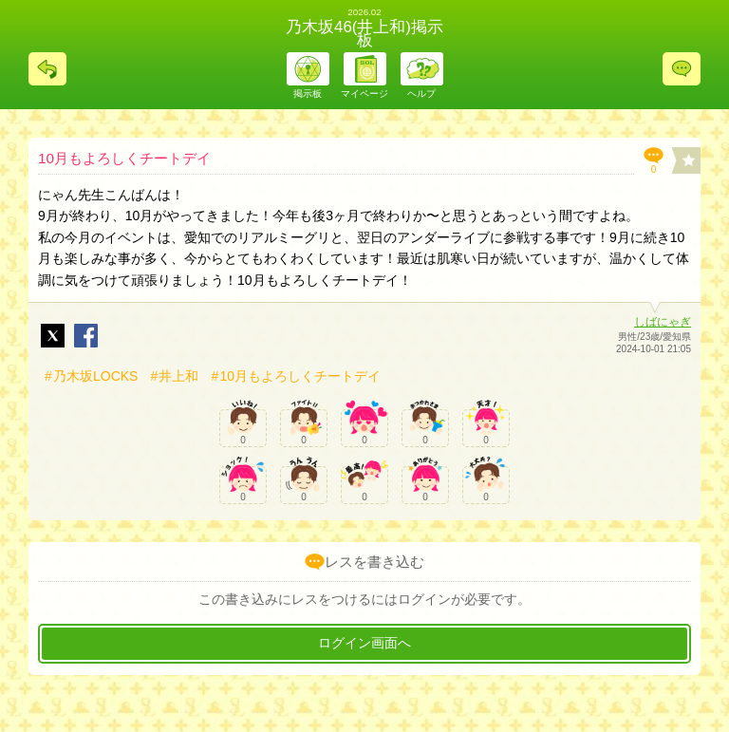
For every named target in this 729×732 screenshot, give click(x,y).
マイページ (364, 93)
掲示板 (307, 93)
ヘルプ (421, 93)
